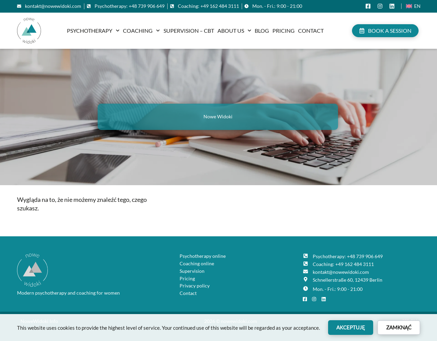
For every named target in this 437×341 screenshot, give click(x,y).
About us (234, 30)
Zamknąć (398, 327)
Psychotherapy (93, 30)
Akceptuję (350, 327)
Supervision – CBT (189, 30)
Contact (311, 30)
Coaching (141, 30)
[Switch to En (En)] (413, 6)
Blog (262, 30)
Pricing (283, 30)
